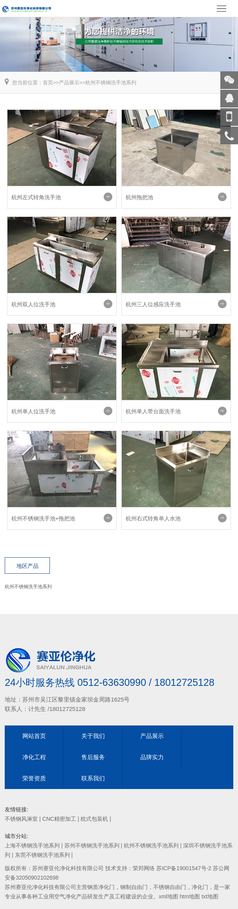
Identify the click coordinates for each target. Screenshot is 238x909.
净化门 (200, 887)
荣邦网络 (144, 868)
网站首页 (34, 736)
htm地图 (190, 896)
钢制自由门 (134, 887)
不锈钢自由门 (169, 887)
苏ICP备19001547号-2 (183, 868)
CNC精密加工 (59, 819)
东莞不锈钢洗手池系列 (42, 855)
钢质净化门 (101, 887)
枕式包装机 (94, 819)
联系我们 (93, 778)
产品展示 (69, 82)
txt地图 (209, 896)
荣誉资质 (34, 778)
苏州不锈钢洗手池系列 (91, 845)
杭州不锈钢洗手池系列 (110, 82)
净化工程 (34, 757)
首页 (48, 82)
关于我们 (93, 736)
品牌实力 (152, 757)
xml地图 (168, 896)
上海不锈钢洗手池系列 (32, 845)
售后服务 (93, 757)
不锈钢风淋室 (21, 819)
